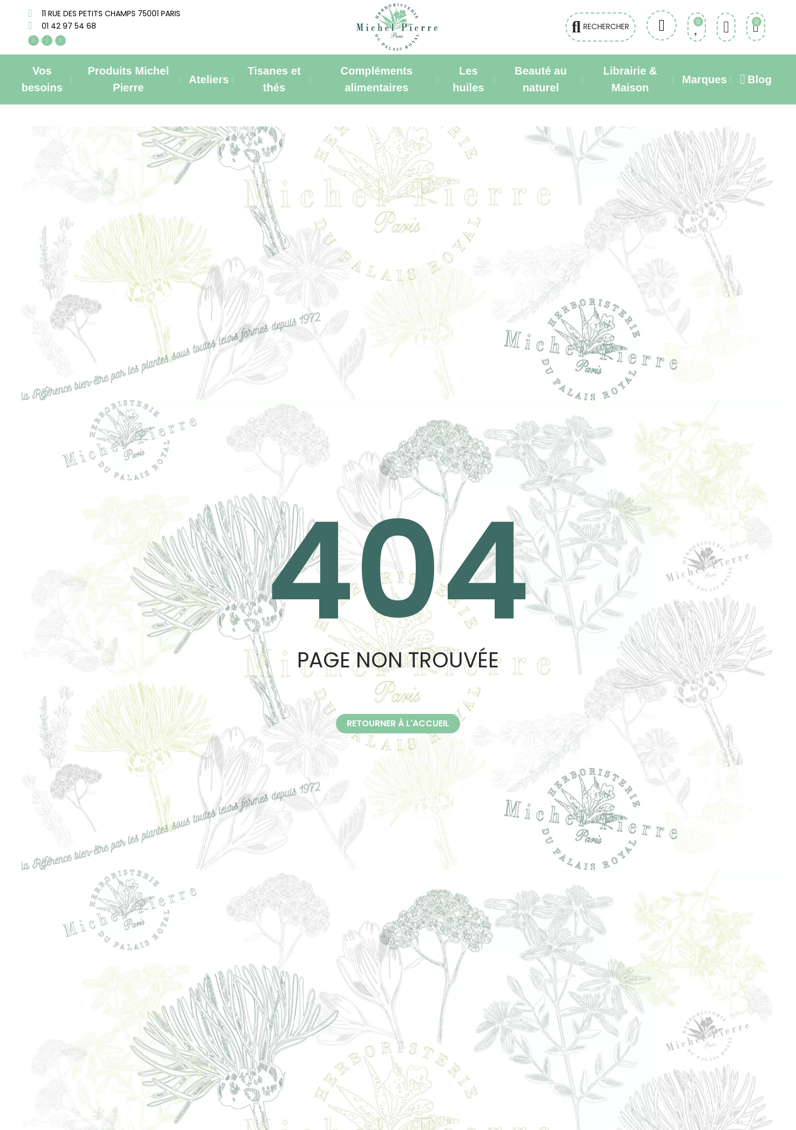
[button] (398, 723)
